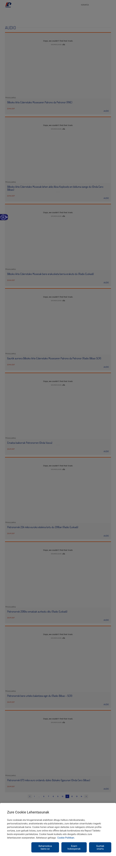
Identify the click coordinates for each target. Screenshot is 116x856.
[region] (58, 829)
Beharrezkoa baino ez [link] (45, 847)
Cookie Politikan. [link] (66, 837)
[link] (3, 218)
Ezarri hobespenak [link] (74, 847)
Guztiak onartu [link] (100, 847)
